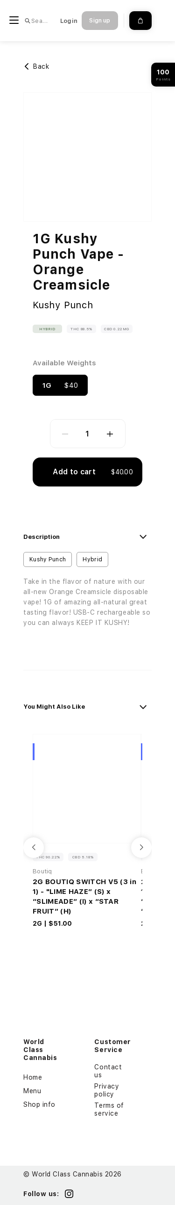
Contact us (108, 1071)
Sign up (99, 20)
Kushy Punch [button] (47, 559)
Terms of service (109, 1109)
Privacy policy (106, 1090)
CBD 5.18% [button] (82, 857)
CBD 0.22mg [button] (116, 329)
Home (32, 1077)
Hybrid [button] (47, 329)
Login (68, 20)
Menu (32, 1091)
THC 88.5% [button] (81, 329)
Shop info (39, 1104)
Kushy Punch (63, 305)
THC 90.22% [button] (48, 857)
